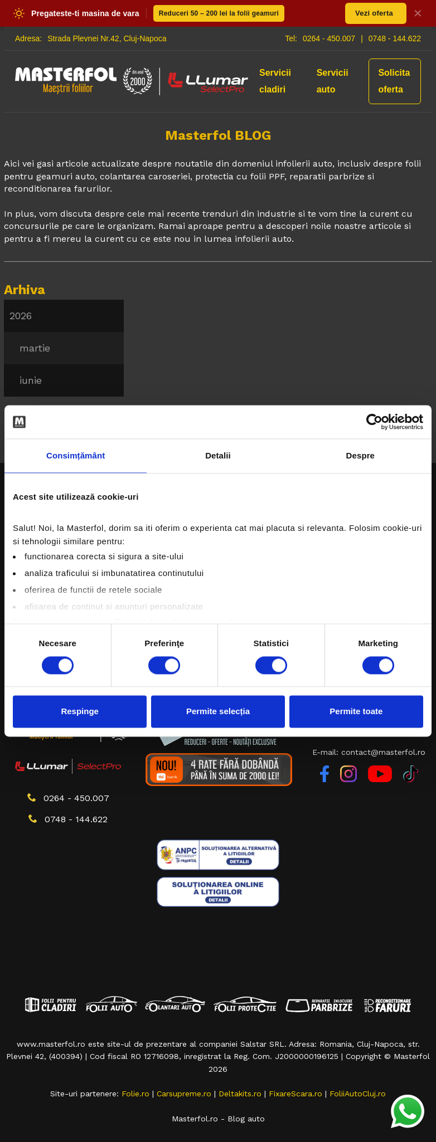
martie (35, 348)
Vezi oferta (374, 13)
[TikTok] (410, 779)
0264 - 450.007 (329, 38)
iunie (31, 380)
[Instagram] (350, 779)
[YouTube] (381, 779)
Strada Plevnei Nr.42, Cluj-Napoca (106, 38)
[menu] (64, 348)
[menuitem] (64, 316)
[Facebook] (326, 779)
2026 (20, 315)
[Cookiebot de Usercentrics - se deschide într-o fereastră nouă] (374, 421)
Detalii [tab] (218, 455)
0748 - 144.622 (395, 38)
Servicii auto (332, 81)
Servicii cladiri (275, 81)
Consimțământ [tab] (75, 455)
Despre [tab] (360, 455)
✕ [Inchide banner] (418, 13)
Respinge (80, 711)
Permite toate (356, 711)
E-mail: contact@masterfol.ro (368, 752)
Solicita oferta (394, 81)
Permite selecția (218, 711)
